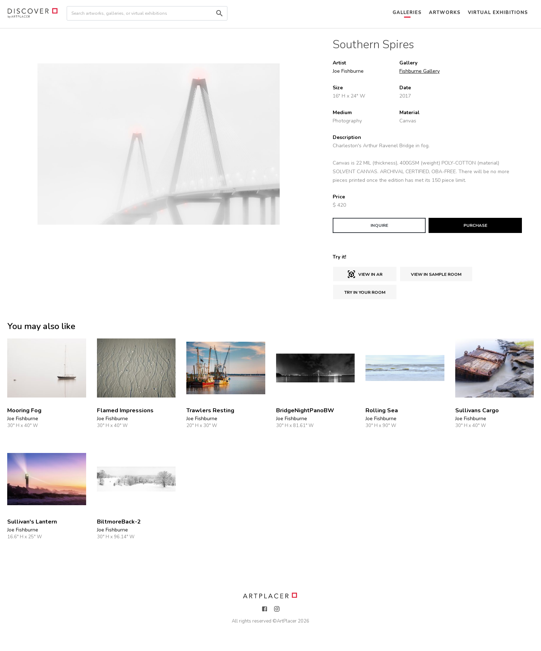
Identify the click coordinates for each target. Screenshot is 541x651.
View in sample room (436, 274)
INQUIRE (379, 225)
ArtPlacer (287, 621)
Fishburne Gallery (419, 71)
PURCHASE (475, 225)
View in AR (364, 274)
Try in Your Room (364, 292)
